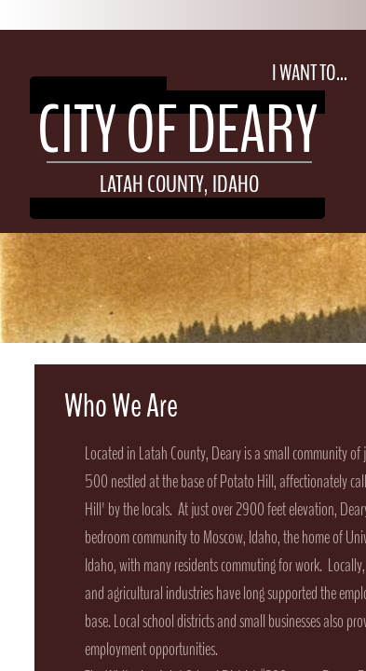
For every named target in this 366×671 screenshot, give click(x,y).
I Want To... (309, 73)
